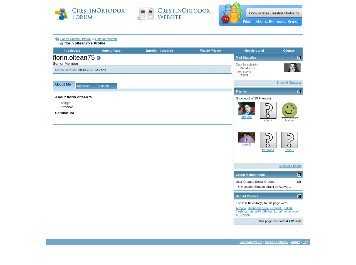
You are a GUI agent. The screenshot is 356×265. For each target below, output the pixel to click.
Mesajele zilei (254, 50)
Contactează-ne (250, 242)
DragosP (276, 208)
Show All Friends (290, 166)
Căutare (289, 50)
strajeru (246, 117)
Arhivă (295, 242)
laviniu (289, 120)
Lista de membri (106, 39)
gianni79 (255, 211)
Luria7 (278, 211)
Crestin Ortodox (276, 242)
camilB (246, 144)
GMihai (268, 211)
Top (305, 242)
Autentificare (111, 50)
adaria (268, 120)
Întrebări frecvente (159, 50)
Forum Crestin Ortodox (76, 39)
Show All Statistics (289, 82)
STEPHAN (243, 214)
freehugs (268, 150)
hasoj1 (289, 150)
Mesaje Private (210, 50)
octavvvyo (291, 211)
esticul (288, 208)
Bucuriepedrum (258, 208)
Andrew (241, 208)
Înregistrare (72, 50)
